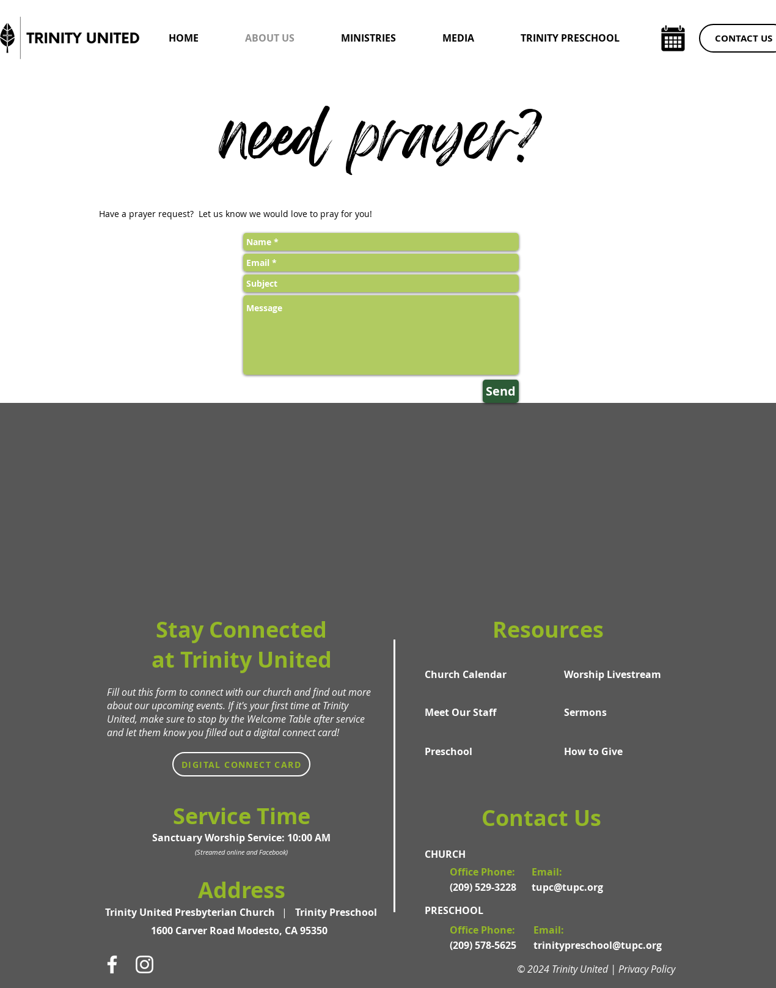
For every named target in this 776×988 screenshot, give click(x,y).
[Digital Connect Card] (241, 764)
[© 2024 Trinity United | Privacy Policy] (602, 969)
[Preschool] (473, 751)
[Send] (501, 391)
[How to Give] (613, 751)
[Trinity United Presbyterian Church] (192, 912)
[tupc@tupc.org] (571, 887)
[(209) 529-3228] (485, 887)
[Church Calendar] (473, 674)
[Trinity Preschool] (336, 912)
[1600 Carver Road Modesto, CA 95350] (241, 930)
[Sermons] (613, 712)
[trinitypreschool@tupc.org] (597, 945)
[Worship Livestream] (613, 674)
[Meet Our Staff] (473, 712)
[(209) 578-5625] (485, 945)
